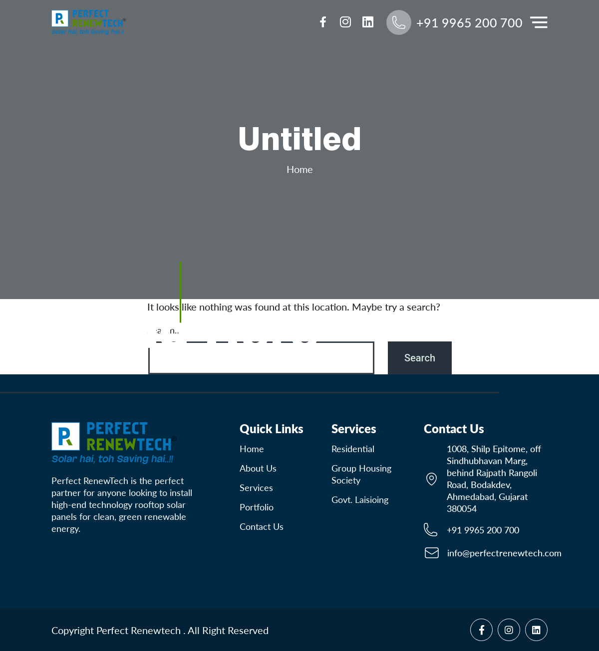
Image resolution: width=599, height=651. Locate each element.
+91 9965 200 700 (483, 529)
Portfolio (257, 506)
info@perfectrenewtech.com (504, 552)
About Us (258, 468)
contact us (262, 526)
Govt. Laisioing (359, 499)
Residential (352, 448)
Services (256, 487)
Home (300, 169)
